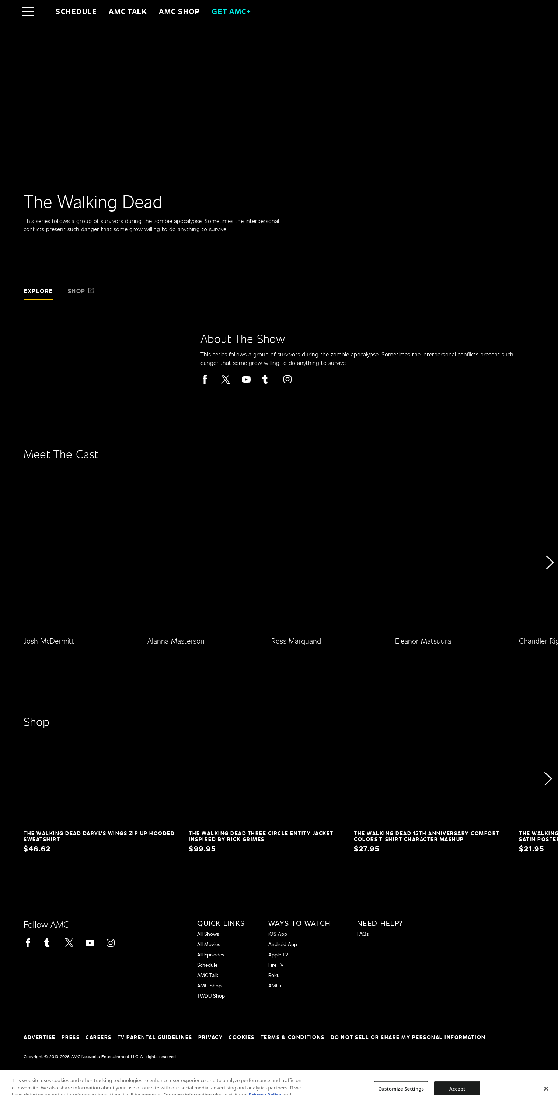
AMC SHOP (179, 11)
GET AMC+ (231, 11)
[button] (549, 583)
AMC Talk (128, 11)
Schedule (76, 11)
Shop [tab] (81, 290)
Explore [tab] (38, 290)
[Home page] (43, 11)
